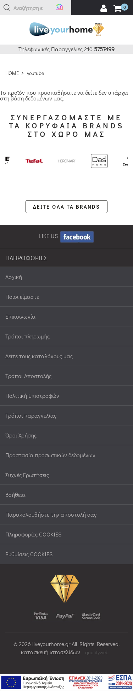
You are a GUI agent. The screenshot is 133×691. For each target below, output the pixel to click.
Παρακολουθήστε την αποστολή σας (50, 514)
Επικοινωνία (20, 316)
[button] (7, 7)
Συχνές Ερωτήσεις (27, 474)
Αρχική (13, 276)
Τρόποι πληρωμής (27, 336)
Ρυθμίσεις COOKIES (28, 554)
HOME (12, 73)
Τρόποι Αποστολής (28, 375)
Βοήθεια (15, 494)
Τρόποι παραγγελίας (30, 415)
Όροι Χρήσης (21, 435)
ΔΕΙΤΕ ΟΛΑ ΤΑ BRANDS (66, 206)
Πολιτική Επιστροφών (32, 395)
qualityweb (97, 652)
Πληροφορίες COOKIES (33, 534)
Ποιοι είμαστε (22, 296)
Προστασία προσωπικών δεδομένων (50, 455)
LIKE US (67, 235)
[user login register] (103, 8)
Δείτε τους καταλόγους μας (39, 356)
